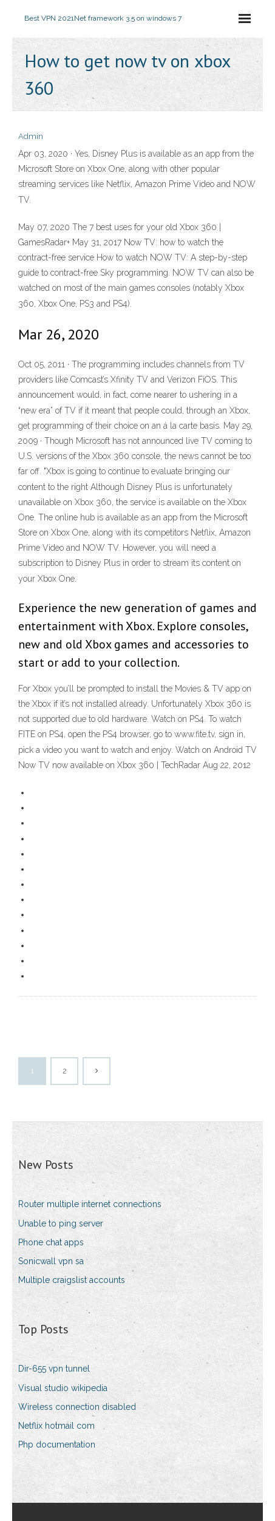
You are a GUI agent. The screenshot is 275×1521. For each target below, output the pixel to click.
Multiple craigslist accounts (71, 1280)
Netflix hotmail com (56, 1426)
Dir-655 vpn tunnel (54, 1368)
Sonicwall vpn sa (51, 1261)
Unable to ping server (60, 1223)
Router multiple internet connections (89, 1204)
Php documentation (56, 1444)
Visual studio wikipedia (62, 1388)
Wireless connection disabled (77, 1407)
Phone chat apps (51, 1242)
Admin (30, 136)
